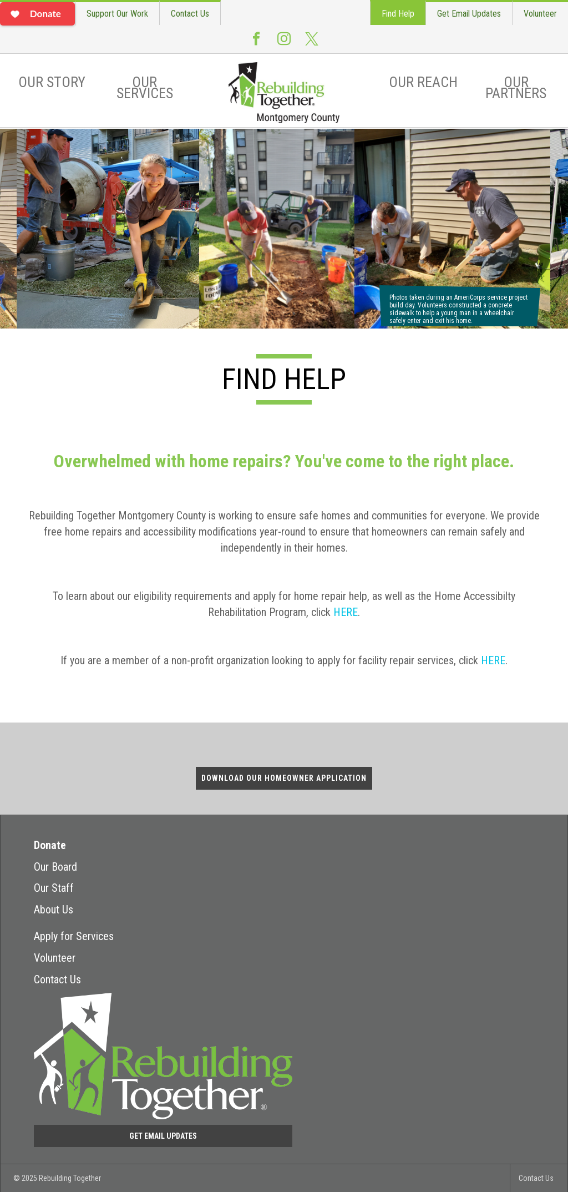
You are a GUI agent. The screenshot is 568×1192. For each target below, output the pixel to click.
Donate (50, 845)
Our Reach (423, 82)
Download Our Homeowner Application (284, 778)
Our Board (55, 866)
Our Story (51, 82)
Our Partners (515, 88)
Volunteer (540, 13)
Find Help (398, 13)
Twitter (312, 44)
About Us (53, 909)
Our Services (144, 88)
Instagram (284, 43)
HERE (345, 612)
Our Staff (54, 888)
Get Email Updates (469, 13)
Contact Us (190, 13)
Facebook (256, 43)
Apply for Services (74, 936)
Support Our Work (117, 13)
